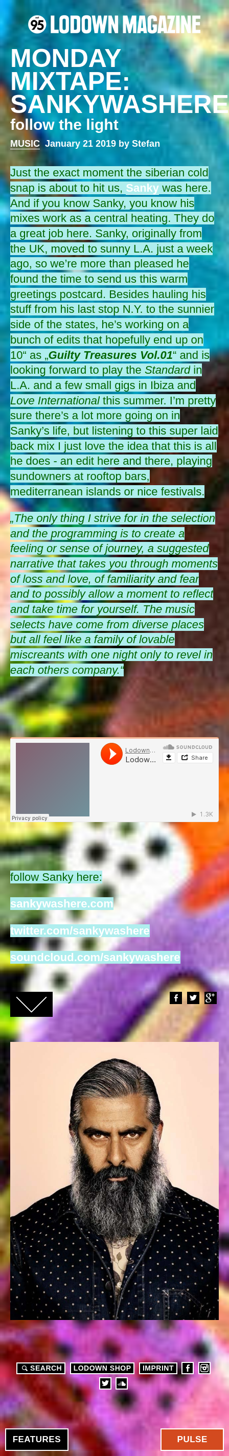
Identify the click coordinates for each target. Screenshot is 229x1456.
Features (37, 1439)
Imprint (158, 1368)
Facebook (175, 998)
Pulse (192, 1439)
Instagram (204, 1368)
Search (40, 1368)
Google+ (210, 998)
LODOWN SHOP (102, 1368)
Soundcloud (122, 1383)
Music (25, 144)
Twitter (192, 998)
